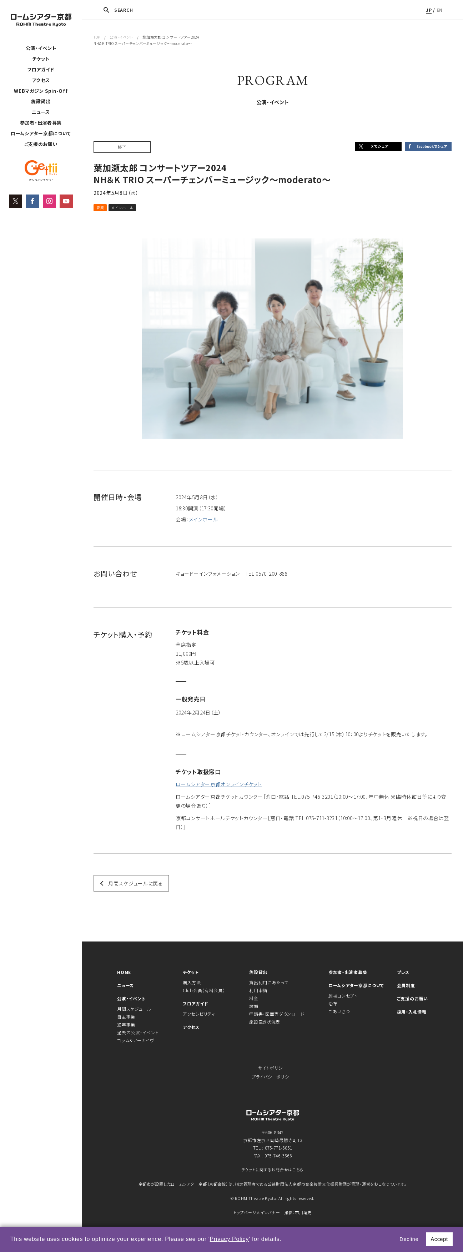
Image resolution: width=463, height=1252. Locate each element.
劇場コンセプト (343, 996)
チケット (41, 58)
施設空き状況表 (264, 1022)
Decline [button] (408, 1239)
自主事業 (126, 1017)
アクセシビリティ (199, 1014)
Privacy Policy (229, 1239)
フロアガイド (40, 69)
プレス (403, 972)
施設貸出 (41, 101)
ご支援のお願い (41, 144)
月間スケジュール (134, 1009)
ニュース (41, 111)
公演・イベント (41, 48)
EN (440, 10)
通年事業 (126, 1024)
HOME (124, 972)
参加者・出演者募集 (41, 122)
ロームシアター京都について (41, 133)
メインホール (203, 519)
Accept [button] (439, 1239)
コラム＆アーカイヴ (135, 1040)
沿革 (332, 1003)
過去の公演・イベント (137, 1032)
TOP (97, 37)
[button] (284, 1240)
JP (429, 10)
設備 (253, 1006)
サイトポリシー (272, 1068)
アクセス (41, 80)
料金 (253, 998)
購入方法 (192, 982)
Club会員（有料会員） (204, 990)
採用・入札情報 (412, 1012)
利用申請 (258, 990)
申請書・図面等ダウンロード (276, 1014)
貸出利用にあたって (268, 982)
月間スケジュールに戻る (135, 883)
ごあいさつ (339, 1011)
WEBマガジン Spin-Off (40, 90)
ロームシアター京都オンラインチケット (219, 784)
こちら (298, 1169)
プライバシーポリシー (272, 1077)
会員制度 (406, 985)
